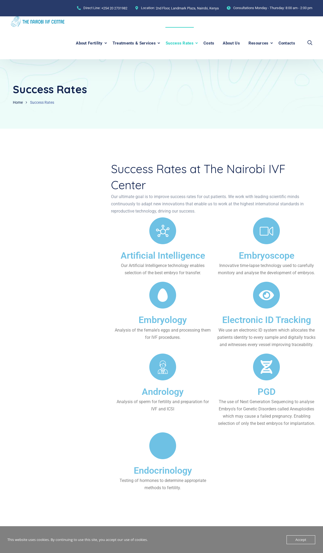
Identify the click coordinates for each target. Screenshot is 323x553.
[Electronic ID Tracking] (266, 295)
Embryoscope (266, 255)
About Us (231, 43)
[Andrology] (162, 367)
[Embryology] (162, 295)
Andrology (163, 391)
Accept (300, 539)
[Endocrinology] (162, 445)
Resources (258, 43)
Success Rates (180, 43)
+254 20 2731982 (114, 8)
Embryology (163, 319)
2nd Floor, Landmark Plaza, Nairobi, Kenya (187, 8)
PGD (267, 391)
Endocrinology (163, 470)
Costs (208, 43)
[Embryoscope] (266, 230)
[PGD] (266, 367)
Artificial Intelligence (163, 255)
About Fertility (89, 43)
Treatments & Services (134, 43)
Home (18, 102)
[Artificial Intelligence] (162, 230)
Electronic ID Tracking (266, 319)
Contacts (287, 43)
